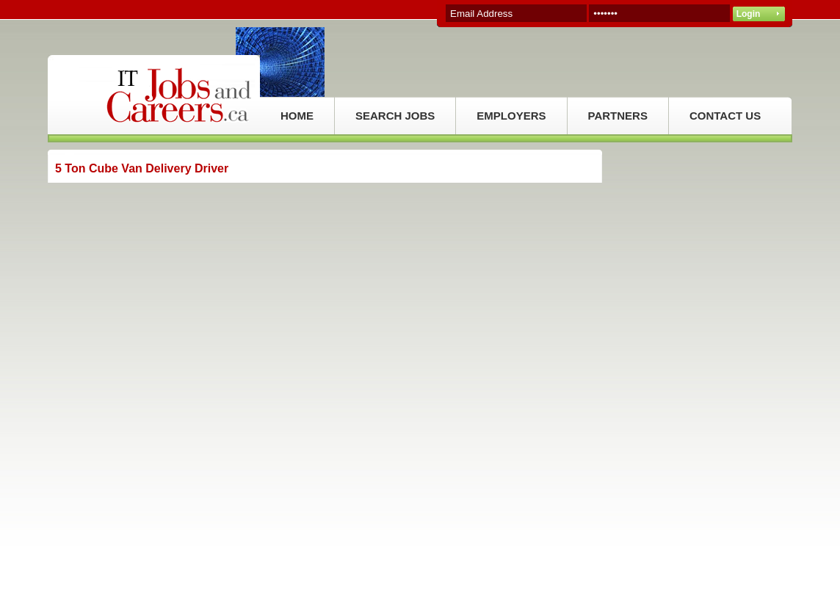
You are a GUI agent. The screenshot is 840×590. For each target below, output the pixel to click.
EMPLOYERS (511, 115)
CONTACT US (725, 115)
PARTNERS (618, 115)
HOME (297, 115)
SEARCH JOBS (395, 115)
